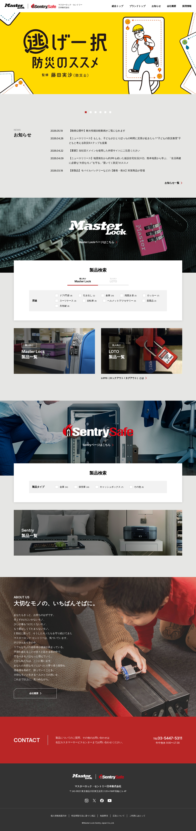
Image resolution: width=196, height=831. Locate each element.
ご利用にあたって (137, 816)
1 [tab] (86, 112)
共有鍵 (64, 306)
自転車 (92, 300)
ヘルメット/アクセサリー (121, 300)
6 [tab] (110, 112)
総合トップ (117, 6)
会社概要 (171, 6)
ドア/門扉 (66, 295)
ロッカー (153, 295)
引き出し (89, 295)
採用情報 (186, 6)
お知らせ (156, 6)
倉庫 (110, 295)
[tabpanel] (98, 53)
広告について (119, 816)
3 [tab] (95, 112)
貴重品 (151, 300)
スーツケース (68, 300)
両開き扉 (131, 295)
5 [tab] (105, 112)
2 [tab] (91, 112)
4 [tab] (100, 112)
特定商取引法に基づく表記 (83, 816)
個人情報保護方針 (59, 816)
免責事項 (104, 816)
